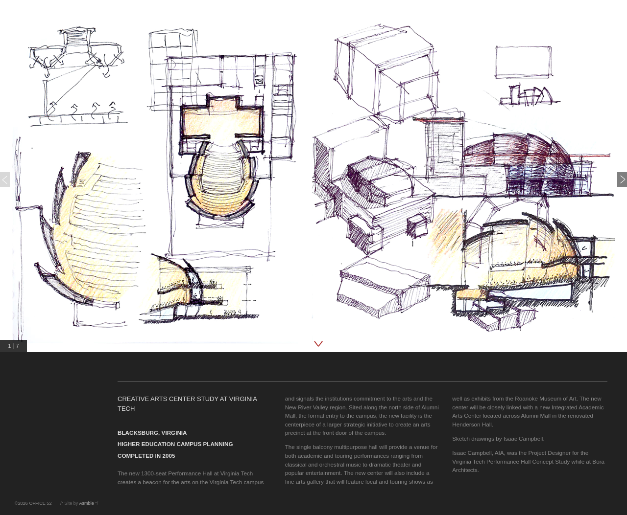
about (24, 60)
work (23, 46)
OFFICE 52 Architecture (57, 15)
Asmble (86, 503)
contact (27, 87)
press (24, 73)
